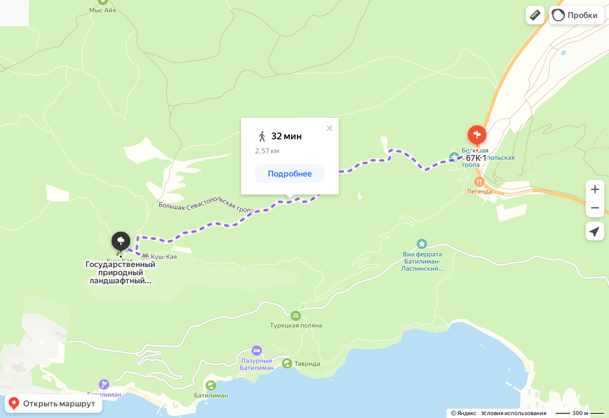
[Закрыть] (329, 128)
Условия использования (513, 413)
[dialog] (290, 156)
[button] (535, 15)
